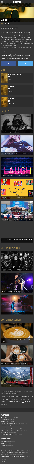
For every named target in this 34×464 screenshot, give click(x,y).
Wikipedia (8, 47)
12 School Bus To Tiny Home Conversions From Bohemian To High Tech (14, 458)
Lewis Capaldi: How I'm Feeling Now (7, 428)
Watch (2, 454)
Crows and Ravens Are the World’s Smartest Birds (10, 450)
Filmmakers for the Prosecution (7, 434)
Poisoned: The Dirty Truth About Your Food (9, 423)
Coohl (2, 448)
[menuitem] (2, 410)
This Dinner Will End (4, 417)
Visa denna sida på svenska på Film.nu (9, 28)
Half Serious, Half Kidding (6, 425)
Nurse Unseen (3, 432)
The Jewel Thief (4, 419)
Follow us (3, 445)
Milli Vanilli (3, 421)
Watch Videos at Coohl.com (11, 320)
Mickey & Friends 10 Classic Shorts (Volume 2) (9, 430)
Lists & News (5, 111)
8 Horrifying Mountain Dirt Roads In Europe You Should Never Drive (13, 456)
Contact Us (3, 443)
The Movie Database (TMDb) (8, 398)
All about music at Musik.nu (12, 248)
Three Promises (4, 426)
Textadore (3, 461)
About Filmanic (4, 441)
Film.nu (2, 447)
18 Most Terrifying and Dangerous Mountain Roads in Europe (12, 452)
